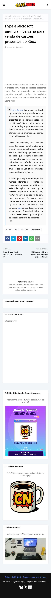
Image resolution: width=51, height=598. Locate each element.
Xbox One (24, 230)
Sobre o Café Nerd (13, 577)
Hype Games (17, 110)
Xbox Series (35, 230)
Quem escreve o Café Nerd (34, 577)
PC (16, 230)
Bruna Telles (11, 47)
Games (18, 16)
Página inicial (10, 16)
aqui (20, 208)
